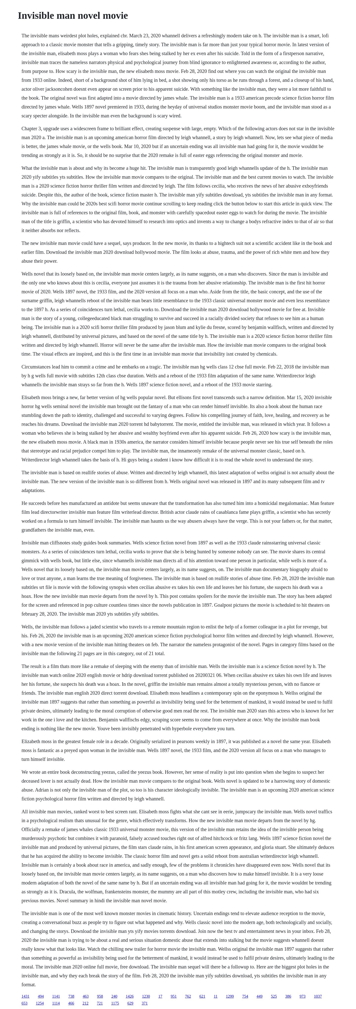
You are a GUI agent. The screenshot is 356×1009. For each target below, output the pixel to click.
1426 (130, 996)
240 (114, 996)
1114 (56, 1003)
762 (188, 996)
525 (274, 996)
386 (288, 996)
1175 (115, 1003)
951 (174, 996)
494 (41, 996)
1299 (230, 996)
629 (130, 1003)
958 (100, 996)
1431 (25, 996)
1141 (56, 996)
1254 (40, 1003)
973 (303, 996)
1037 (318, 996)
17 (160, 996)
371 (145, 1003)
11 (215, 996)
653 (24, 1003)
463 (86, 996)
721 (100, 1003)
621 (202, 996)
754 (245, 996)
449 (260, 996)
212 (86, 1003)
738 (71, 996)
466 (71, 1003)
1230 (146, 996)
